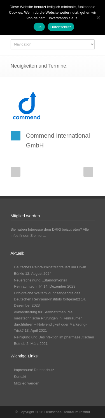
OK (39, 27)
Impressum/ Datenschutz (34, 370)
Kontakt (20, 376)
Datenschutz (60, 27)
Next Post (88, 172)
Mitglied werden (26, 383)
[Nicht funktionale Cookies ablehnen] (98, 17)
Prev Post (15, 172)
